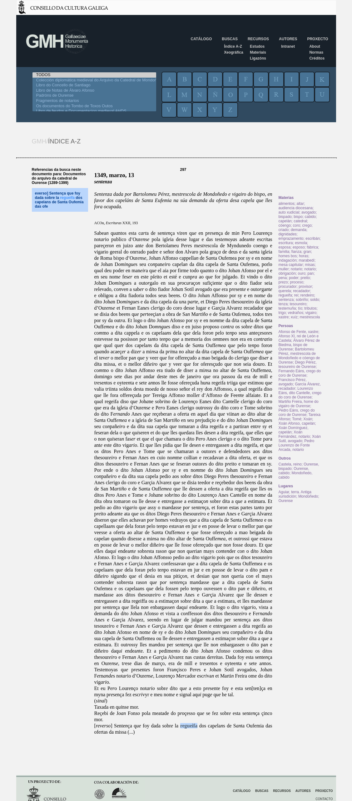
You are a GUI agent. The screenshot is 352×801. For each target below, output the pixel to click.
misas (310, 265)
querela (285, 291)
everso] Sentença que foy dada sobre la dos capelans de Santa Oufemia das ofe (59, 200)
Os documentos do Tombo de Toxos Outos (94, 106)
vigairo (310, 313)
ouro (301, 273)
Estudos (257, 46)
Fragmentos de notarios (94, 101)
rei (296, 295)
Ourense (286, 501)
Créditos (317, 58)
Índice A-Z (233, 46)
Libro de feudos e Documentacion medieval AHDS (94, 111)
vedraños (295, 313)
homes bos (288, 256)
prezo (283, 282)
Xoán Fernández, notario (294, 434)
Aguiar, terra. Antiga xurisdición (295, 494)
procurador (288, 286)
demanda (298, 230)
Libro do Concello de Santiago (94, 85)
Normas (316, 52)
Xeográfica (233, 52)
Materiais (258, 52)
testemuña (287, 308)
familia (284, 251)
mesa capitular (291, 265)
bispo (298, 217)
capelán (285, 221)
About (314, 46)
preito (305, 278)
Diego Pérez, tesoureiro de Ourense (298, 364)
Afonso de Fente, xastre (298, 332)
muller (284, 269)
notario (296, 269)
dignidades (288, 234)
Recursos (258, 39)
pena (283, 278)
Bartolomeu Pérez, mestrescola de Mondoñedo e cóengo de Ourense (299, 355)
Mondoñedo (308, 496)
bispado (285, 217)
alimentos (287, 203)
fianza (296, 251)
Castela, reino (290, 464)
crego (307, 225)
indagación (288, 260)
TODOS (94, 75)
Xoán (307, 419)
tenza (283, 304)
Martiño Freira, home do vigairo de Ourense (299, 403)
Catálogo (201, 39)
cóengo (285, 225)
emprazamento (291, 238)
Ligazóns (258, 58)
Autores (288, 39)
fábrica (312, 247)
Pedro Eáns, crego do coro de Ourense (297, 412)
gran (307, 251)
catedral (300, 221)
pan (310, 273)
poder (294, 278)
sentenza (286, 299)
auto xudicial (289, 212)
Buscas (230, 39)
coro (296, 225)
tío (300, 308)
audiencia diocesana (296, 208)
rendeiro (307, 295)
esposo (299, 247)
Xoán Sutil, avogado (300, 438)
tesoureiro (298, 304)
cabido (310, 217)
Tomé (296, 419)
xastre (284, 317)
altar (300, 203)
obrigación (287, 273)
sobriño (302, 299)
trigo (282, 313)
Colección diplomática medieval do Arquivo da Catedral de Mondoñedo (94, 80)
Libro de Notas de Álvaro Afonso (94, 90)
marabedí (307, 260)
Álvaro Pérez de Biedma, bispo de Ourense (299, 344)
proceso (296, 282)
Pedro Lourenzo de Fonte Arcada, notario (297, 445)
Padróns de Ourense (94, 95)
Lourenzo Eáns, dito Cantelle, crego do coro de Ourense (300, 392)
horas (303, 256)
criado (284, 230)
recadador (301, 291)
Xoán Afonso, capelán (297, 423)
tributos (310, 308)
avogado (308, 212)
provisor (305, 286)
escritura (286, 243)
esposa (285, 247)
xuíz (294, 317)
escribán (312, 238)
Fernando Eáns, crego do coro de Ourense (300, 373)
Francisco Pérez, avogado (293, 382)
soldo (314, 299)
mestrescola (310, 317)
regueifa (189, 725)
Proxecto (317, 39)
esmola (301, 243)
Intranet (288, 46)
